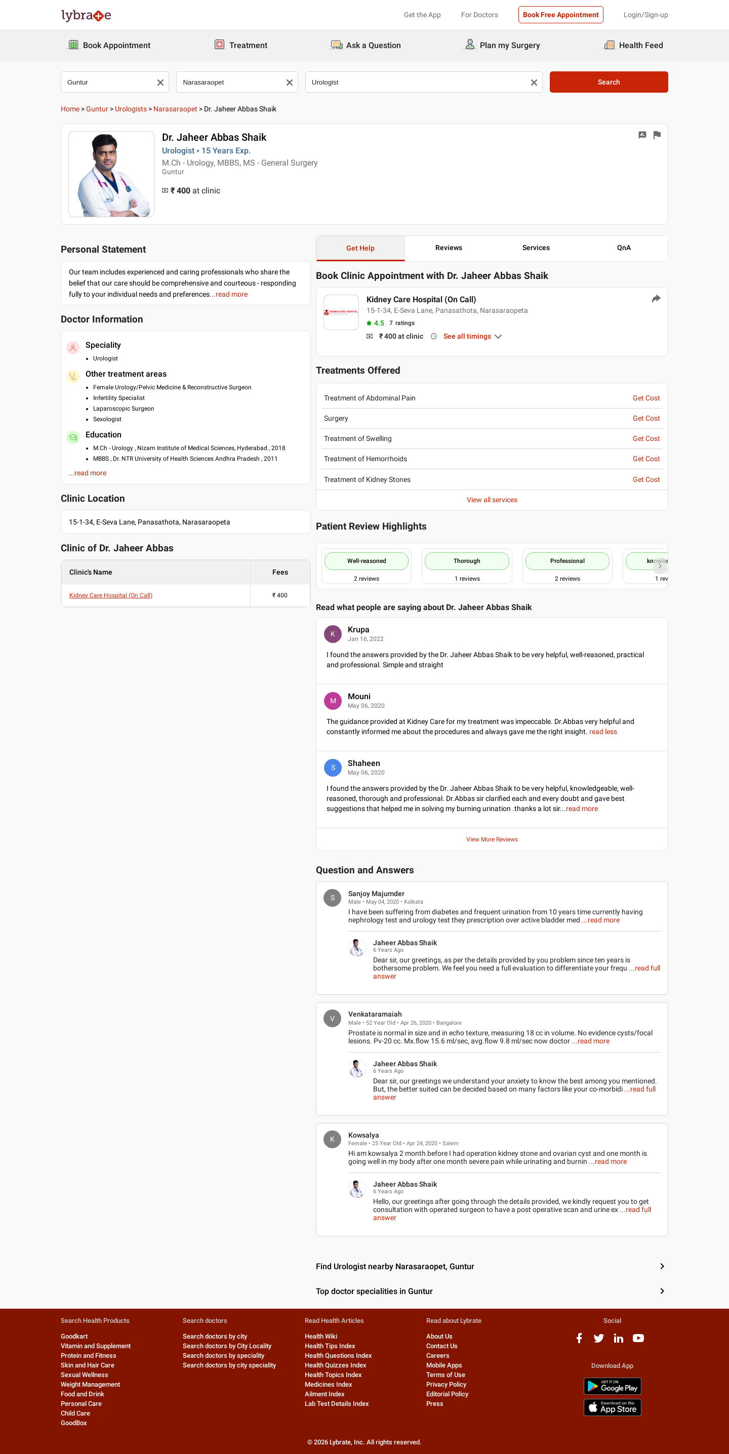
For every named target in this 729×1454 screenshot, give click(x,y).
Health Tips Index (330, 1346)
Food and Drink (82, 1394)
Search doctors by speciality (223, 1355)
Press (434, 1403)
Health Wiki (321, 1336)
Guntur (97, 109)
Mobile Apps (444, 1365)
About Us (439, 1336)
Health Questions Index (338, 1355)
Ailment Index (325, 1394)
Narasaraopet (175, 109)
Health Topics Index (333, 1375)
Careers (438, 1355)
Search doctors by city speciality (229, 1365)
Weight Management (90, 1384)
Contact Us (442, 1346)
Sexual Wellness (84, 1375)
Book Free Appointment (561, 15)
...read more (601, 920)
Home (70, 109)
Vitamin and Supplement (96, 1346)
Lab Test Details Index (337, 1403)
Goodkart (74, 1336)
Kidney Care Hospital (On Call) (110, 595)
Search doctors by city (215, 1336)
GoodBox (74, 1423)
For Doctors (479, 15)
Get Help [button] (360, 248)
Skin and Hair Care (87, 1365)
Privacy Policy (446, 1384)
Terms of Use (445, 1375)
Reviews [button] (448, 248)
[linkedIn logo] (619, 1342)
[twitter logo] (599, 1342)
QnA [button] (624, 248)
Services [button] (536, 248)
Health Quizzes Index (336, 1365)
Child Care (75, 1413)
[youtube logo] (638, 1342)
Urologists (131, 109)
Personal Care (81, 1403)
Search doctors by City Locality (227, 1346)
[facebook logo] (579, 1342)
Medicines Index (328, 1384)
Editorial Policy (447, 1394)
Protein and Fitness (88, 1355)
